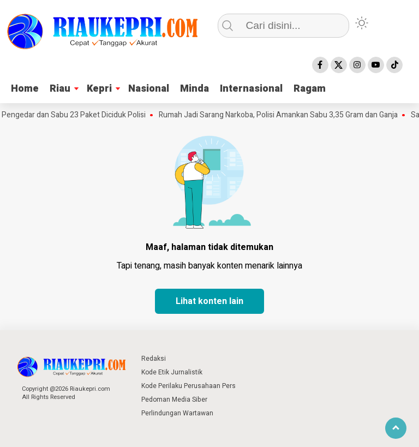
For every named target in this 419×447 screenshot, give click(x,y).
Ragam (310, 88)
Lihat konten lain (209, 301)
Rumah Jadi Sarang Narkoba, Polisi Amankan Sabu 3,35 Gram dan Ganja (280, 115)
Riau (60, 88)
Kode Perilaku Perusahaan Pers (188, 386)
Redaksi (153, 358)
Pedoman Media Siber (174, 399)
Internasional (251, 88)
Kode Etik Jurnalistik (171, 372)
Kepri (99, 88)
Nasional (148, 88)
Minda (194, 88)
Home (25, 88)
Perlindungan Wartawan (177, 413)
